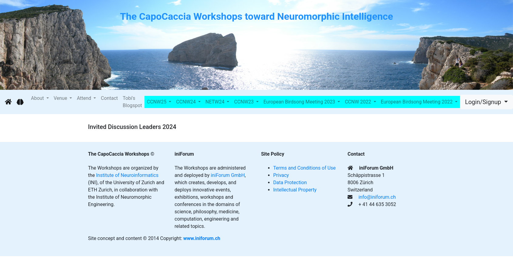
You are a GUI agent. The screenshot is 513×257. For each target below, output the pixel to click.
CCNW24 (186, 102)
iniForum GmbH (228, 175)
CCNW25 (157, 102)
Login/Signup (484, 102)
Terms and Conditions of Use (304, 168)
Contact (109, 98)
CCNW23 (244, 102)
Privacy (281, 175)
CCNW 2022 (358, 102)
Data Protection (290, 182)
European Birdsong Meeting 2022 (417, 102)
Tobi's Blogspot (132, 101)
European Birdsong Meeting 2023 (299, 102)
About (38, 98)
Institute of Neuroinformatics (127, 175)
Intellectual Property (295, 190)
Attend (84, 98)
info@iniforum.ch (377, 197)
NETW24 (216, 102)
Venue (61, 98)
